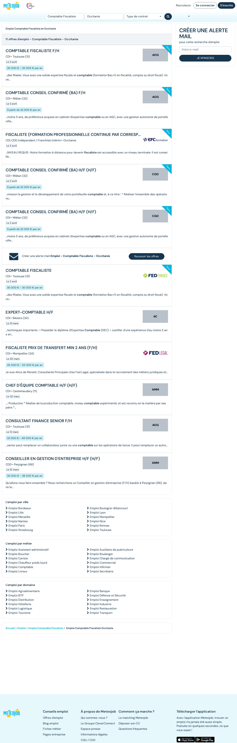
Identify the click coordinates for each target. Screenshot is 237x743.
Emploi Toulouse (100, 530)
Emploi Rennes (99, 525)
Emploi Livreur (18, 571)
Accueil (10, 628)
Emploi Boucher (19, 554)
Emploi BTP (16, 595)
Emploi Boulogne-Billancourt (109, 508)
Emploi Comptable (21, 567)
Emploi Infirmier (100, 567)
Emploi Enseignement (104, 600)
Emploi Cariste (18, 558)
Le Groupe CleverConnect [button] (98, 723)
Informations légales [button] (94, 734)
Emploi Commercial (103, 563)
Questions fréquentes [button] (133, 729)
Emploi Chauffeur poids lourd (28, 563)
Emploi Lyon (98, 512)
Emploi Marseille (19, 517)
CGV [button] (92, 740)
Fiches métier (52, 729)
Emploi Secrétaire (101, 571)
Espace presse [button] (90, 729)
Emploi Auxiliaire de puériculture (111, 550)
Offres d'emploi (53, 718)
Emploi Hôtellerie (20, 604)
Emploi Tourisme (19, 613)
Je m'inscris (205, 58)
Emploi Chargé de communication (112, 558)
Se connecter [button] (205, 5)
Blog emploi (50, 723)
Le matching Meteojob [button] (133, 718)
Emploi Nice (98, 521)
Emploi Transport (101, 613)
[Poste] (64, 16)
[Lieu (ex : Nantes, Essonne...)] (104, 16)
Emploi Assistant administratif (29, 550)
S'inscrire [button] (226, 5)
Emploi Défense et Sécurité (108, 595)
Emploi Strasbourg (21, 530)
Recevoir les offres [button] (146, 256)
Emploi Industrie (100, 604)
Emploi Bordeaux (20, 508)
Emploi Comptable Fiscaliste (45, 628)
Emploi (21, 628)
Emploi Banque (100, 591)
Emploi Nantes (18, 521)
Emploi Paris (17, 525)
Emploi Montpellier (102, 517)
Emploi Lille (16, 512)
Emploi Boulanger (101, 554)
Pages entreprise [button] (54, 734)
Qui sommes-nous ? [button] (94, 718)
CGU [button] (84, 740)
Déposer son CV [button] (129, 723)
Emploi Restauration (103, 608)
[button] (12, 713)
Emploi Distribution (21, 600)
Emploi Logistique (20, 608)
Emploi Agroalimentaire (24, 591)
